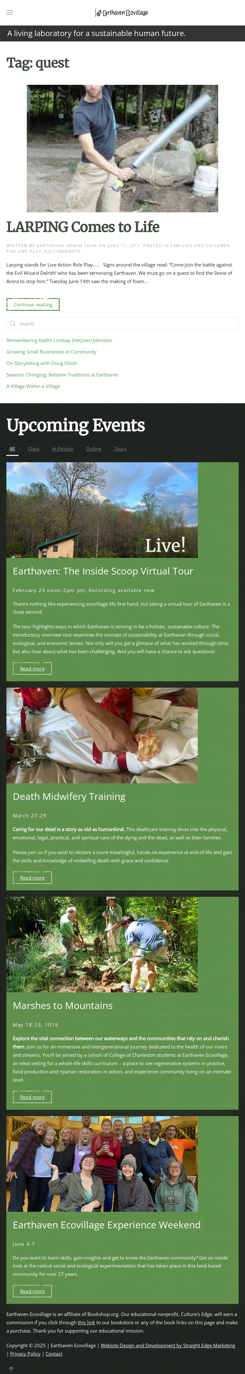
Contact (54, 1353)
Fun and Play (23, 251)
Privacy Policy (25, 1353)
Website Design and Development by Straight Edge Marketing (168, 1345)
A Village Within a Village (33, 386)
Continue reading (33, 304)
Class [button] (34, 448)
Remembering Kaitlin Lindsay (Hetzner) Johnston (59, 340)
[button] (9, 13)
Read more (32, 668)
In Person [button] (63, 448)
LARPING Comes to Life (82, 227)
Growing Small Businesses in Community (51, 351)
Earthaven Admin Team (67, 245)
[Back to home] (122, 13)
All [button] (12, 448)
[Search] (122, 323)
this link (86, 1322)
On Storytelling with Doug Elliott (41, 363)
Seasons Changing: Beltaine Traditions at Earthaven (62, 374)
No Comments (62, 251)
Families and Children (200, 245)
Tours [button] (120, 448)
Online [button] (93, 448)
